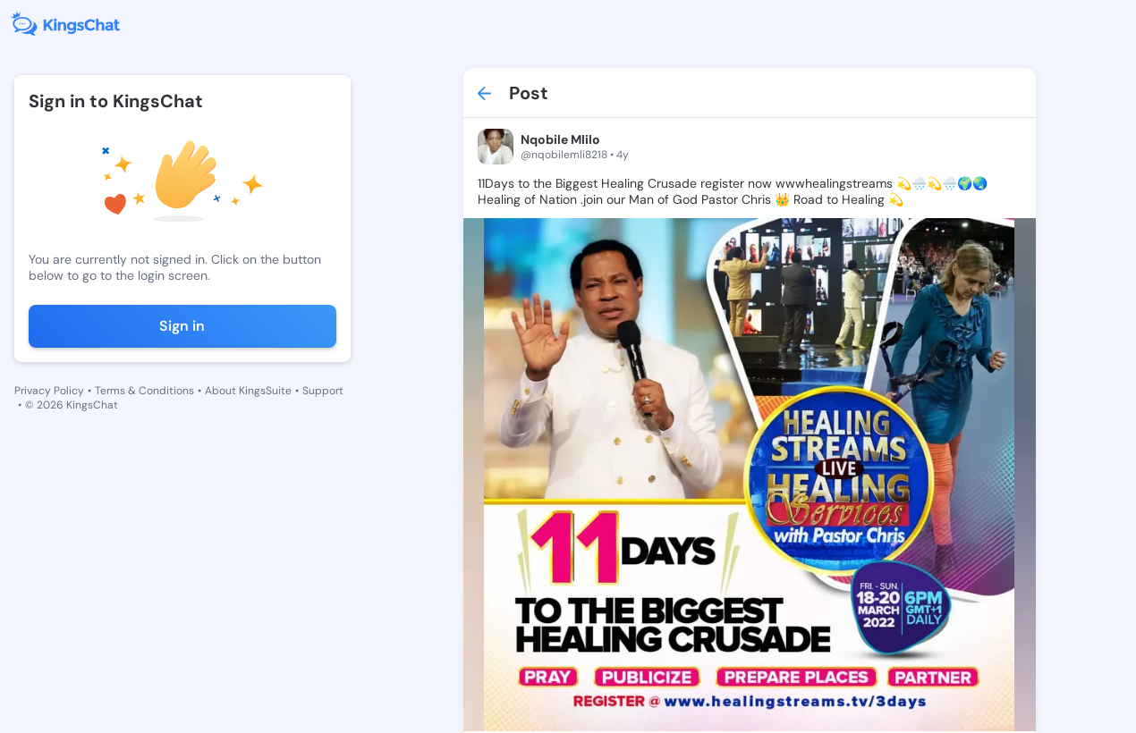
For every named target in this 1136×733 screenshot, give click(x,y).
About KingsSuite (248, 390)
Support (322, 390)
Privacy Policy (49, 390)
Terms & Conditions (144, 390)
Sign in (182, 325)
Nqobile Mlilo (560, 139)
